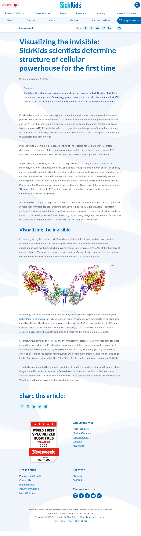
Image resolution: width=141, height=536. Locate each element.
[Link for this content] (103, 28)
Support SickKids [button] (129, 20)
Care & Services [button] (42, 13)
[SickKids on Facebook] (81, 495)
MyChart (77, 445)
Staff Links (78, 480)
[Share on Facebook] (85, 28)
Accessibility (59, 521)
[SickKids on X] (87, 495)
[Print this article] (109, 28)
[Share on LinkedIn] (97, 28)
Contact (52, 20)
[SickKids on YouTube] (93, 495)
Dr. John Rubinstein (50, 180)
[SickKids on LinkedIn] (99, 495)
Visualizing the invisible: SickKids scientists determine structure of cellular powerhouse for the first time (67, 54)
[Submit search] (137, 5)
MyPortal (77, 476)
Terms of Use (81, 521)
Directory (31, 20)
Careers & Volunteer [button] (125, 13)
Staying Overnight (82, 433)
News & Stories (80, 437)
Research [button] (81, 13)
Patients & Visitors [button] (14, 13)
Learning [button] (100, 13)
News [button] (63, 13)
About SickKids (81, 428)
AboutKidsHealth (100, 20)
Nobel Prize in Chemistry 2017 (34, 318)
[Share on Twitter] (91, 28)
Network (74, 20)
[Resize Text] (119, 28)
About (9, 20)
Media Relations (27, 493)
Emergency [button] (9, 5)
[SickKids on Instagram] (75, 495)
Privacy (70, 521)
